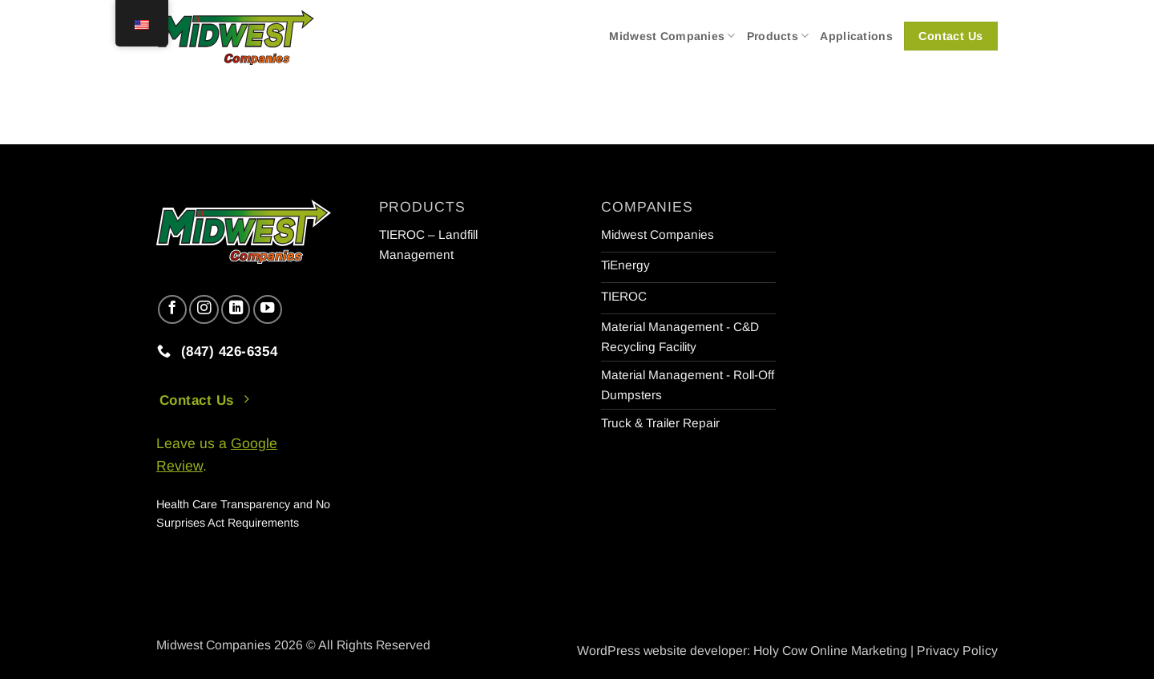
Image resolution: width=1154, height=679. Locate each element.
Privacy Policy (957, 650)
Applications (856, 36)
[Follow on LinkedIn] (235, 309)
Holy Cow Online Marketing (830, 650)
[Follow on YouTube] (267, 309)
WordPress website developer (662, 650)
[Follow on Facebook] (172, 309)
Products (778, 35)
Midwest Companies (672, 35)
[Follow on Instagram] (203, 309)
